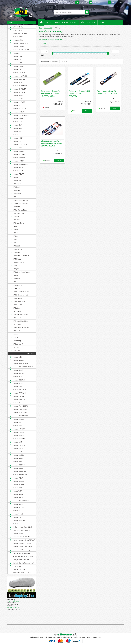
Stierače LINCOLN (19, 380)
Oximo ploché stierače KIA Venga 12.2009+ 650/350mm (79, 93)
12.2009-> (44, 43)
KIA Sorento (17, 331)
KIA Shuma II (17, 324)
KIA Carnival (17, 193)
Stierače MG (17, 403)
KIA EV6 (15, 229)
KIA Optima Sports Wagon (21, 272)
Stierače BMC (17, 59)
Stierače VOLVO (18, 514)
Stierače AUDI (17, 53)
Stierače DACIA (18, 99)
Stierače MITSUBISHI (20, 412)
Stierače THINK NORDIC (21, 501)
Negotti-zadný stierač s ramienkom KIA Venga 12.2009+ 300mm (50, 93)
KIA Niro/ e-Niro (18, 262)
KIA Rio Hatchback (19, 301)
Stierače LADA (17, 357)
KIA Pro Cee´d (17, 285)
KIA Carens (16, 190)
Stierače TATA (17, 491)
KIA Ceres (16, 216)
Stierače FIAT (17, 125)
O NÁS (48, 22)
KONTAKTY (74, 22)
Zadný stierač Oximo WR (21, 559)
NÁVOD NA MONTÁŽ (88, 22)
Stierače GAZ (17, 134)
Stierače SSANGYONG (20, 474)
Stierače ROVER (18, 448)
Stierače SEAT (17, 461)
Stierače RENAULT (19, 445)
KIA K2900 (16, 246)
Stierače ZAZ (17, 523)
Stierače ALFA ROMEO (20, 43)
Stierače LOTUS (18, 383)
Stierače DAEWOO (19, 102)
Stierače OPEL (17, 425)
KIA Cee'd (16, 197)
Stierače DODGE (18, 118)
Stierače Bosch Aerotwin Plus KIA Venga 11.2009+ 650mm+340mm (51, 143)
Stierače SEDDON (19, 465)
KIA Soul (15, 334)
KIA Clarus (16, 219)
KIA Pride (16, 282)
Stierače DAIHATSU (19, 108)
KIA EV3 (15, 226)
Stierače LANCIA (18, 360)
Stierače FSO (17, 131)
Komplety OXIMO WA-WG (21, 537)
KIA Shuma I (17, 318)
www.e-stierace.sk (13, 601)
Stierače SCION (18, 458)
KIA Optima (16, 269)
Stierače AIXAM (18, 40)
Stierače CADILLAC (19, 79)
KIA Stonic (16, 347)
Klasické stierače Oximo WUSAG (23, 563)
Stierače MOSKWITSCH (20, 416)
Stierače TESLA (18, 497)
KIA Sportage (17, 340)
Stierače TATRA (18, 494)
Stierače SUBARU (18, 481)
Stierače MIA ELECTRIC (20, 406)
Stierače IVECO (18, 170)
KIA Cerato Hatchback (20, 210)
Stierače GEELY (18, 138)
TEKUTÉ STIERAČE (19, 569)
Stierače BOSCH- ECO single (22, 546)
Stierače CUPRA (18, 95)
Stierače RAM (17, 442)
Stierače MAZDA (18, 396)
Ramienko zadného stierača (22, 530)
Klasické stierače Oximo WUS (22, 553)
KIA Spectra (16, 337)
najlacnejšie (55, 61)
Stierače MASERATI (19, 389)
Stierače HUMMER (19, 157)
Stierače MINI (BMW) (20, 409)
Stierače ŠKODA (18, 468)
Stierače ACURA (18, 36)
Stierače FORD (18, 128)
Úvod (40, 28)
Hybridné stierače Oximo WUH (23, 556)
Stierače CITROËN (19, 92)
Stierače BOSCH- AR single (22, 550)
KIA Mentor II (17, 252)
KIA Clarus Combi (18, 223)
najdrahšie (64, 61)
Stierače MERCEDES (19, 399)
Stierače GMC (17, 141)
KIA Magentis (17, 249)
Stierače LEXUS (18, 370)
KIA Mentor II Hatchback (21, 255)
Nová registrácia (98, 2)
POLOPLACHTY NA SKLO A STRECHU (22, 572)
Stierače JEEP (17, 177)
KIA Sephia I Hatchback (20, 314)
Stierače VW (17, 517)
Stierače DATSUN (18, 112)
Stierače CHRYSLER (19, 89)
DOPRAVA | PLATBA (60, 22)
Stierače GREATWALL (20, 144)
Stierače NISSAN (18, 419)
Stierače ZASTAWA (19, 520)
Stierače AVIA (17, 56)
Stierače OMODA (18, 422)
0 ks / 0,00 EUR (117, 2)
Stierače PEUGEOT (19, 429)
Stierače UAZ (17, 510)
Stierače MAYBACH (19, 393)
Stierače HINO (17, 148)
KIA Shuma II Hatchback (21, 327)
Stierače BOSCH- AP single (22, 543)
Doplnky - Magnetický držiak (22, 527)
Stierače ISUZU (18, 167)
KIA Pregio (16, 278)
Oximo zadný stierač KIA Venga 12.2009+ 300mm (107, 92)
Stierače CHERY (18, 82)
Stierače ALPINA (18, 46)
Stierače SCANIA (18, 455)
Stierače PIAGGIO (18, 432)
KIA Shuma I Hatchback (20, 321)
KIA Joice (16, 236)
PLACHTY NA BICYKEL (20, 33)
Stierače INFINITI (18, 161)
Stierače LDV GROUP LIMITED (23, 367)
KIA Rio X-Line (17, 298)
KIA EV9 (15, 233)
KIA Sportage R (18, 344)
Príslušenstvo (17, 566)
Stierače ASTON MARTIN (21, 50)
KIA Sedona (16, 308)
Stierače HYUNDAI (19, 154)
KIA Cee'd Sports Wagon (21, 203)
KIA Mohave (17, 259)
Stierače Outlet (18, 533)
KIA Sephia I (17, 311)
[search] (87, 12)
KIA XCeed (16, 187)
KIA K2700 (16, 242)
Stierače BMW (17, 63)
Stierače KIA (17, 180)
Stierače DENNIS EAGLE (21, 115)
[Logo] (21, 12)
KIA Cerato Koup (18, 213)
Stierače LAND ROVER (20, 363)
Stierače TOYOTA (18, 507)
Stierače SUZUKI (18, 484)
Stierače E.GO (17, 121)
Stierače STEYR (18, 478)
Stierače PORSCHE (19, 438)
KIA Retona (16, 288)
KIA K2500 (16, 239)
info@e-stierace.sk (13, 607)
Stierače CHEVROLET (20, 85)
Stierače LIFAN (18, 376)
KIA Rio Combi (17, 304)
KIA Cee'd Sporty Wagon (21, 200)
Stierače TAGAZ (18, 487)
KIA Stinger (16, 350)
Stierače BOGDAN (19, 72)
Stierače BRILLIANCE (20, 76)
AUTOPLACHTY (18, 27)
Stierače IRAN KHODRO (21, 164)
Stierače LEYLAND (19, 373)
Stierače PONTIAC (19, 435)
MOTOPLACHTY (18, 30)
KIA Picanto (16, 275)
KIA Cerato (16, 206)
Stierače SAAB (17, 452)
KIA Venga (30, 353)
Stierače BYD (17, 69)
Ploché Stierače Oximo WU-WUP (24, 540)
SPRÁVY (101, 22)
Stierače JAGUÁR (18, 174)
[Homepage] (42, 22)
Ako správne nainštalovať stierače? (51, 39)
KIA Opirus (16, 265)
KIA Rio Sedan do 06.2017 (21, 291)
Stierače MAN (17, 386)
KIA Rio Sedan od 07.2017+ (22, 295)
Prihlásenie (84, 2)
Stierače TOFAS (18, 504)
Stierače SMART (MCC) (20, 471)
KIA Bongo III (17, 184)
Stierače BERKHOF (19, 66)
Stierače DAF (17, 105)
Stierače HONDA (18, 151)
